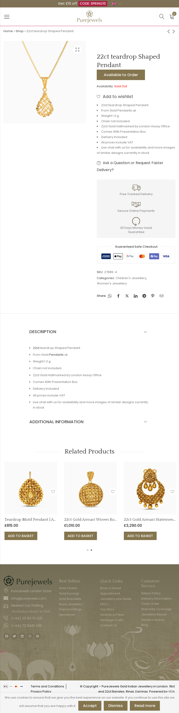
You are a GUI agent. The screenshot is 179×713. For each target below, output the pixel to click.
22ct (36, 348)
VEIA (171, 691)
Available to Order (121, 75)
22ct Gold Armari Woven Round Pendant (119, 519)
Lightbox (77, 49)
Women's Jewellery (112, 283)
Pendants (56, 354)
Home (8, 31)
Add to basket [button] (39, 536)
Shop (20, 31)
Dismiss (115, 705)
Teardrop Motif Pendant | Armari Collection (62, 519)
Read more (144, 705)
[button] (87, 550)
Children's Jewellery (131, 278)
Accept (90, 705)
